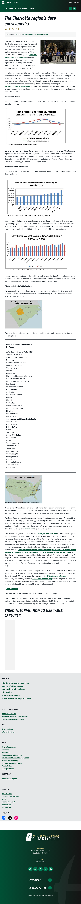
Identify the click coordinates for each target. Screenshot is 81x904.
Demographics (34, 34)
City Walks (7, 692)
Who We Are (7, 794)
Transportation (8, 769)
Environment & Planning (12, 755)
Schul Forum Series (11, 695)
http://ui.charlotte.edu (56, 576)
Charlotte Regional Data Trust (15, 683)
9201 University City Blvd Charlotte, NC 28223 (40, 851)
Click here (29, 529)
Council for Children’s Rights (64, 550)
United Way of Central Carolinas (25, 552)
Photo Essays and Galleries (13, 719)
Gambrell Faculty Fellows (13, 689)
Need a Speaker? (8, 802)
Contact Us (6, 807)
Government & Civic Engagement (15, 758)
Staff (4, 799)
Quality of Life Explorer (12, 686)
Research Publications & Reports (15, 717)
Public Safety (7, 766)
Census (26, 34)
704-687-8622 (40, 862)
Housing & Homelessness (12, 763)
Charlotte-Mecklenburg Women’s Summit (34, 550)
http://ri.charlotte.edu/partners (18, 86)
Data (16, 34)
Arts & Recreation (9, 747)
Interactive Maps (8, 732)
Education (44, 34)
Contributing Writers (10, 797)
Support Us (6, 805)
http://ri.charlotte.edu (47, 534)
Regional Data (7, 729)
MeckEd (8, 552)
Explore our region (9, 779)
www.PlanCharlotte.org (42, 579)
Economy (5, 750)
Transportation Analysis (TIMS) (16, 698)
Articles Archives (9, 714)
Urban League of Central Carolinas (56, 552)
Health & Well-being (10, 761)
